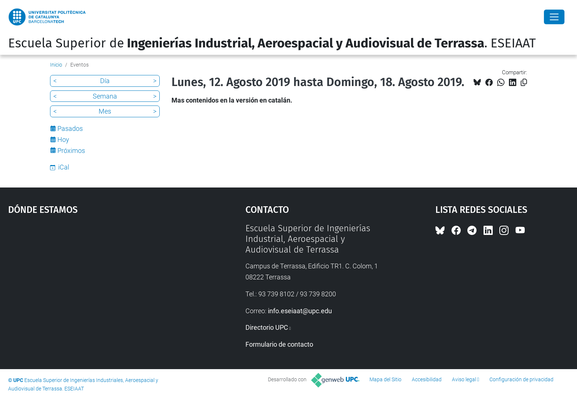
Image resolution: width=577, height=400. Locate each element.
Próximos (71, 150)
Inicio (56, 65)
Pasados (70, 128)
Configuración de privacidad (521, 379)
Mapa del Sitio (385, 379)
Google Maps (98, 278)
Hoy (63, 139)
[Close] (554, 17)
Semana (105, 96)
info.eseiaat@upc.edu (300, 311)
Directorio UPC (266, 327)
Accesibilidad (427, 379)
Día (105, 81)
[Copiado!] (524, 82)
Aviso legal (464, 379)
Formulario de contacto (279, 344)
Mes (105, 111)
